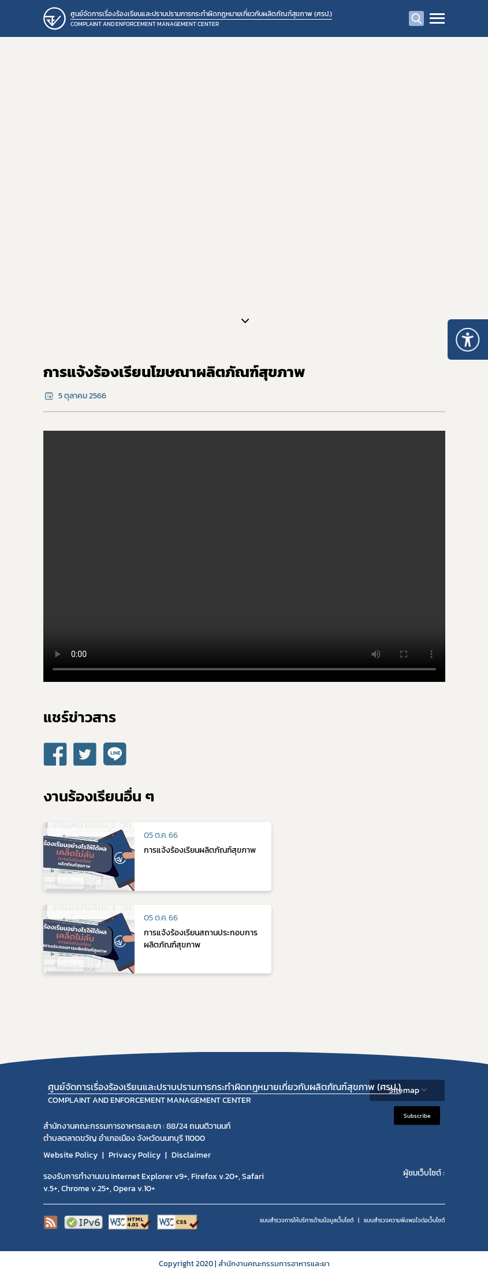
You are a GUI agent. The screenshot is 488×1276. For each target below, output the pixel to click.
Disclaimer (191, 1155)
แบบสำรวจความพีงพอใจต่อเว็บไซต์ (404, 1220)
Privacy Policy (135, 1155)
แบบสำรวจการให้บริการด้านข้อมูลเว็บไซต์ (306, 1220)
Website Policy (70, 1155)
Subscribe (417, 1115)
